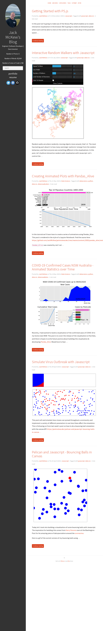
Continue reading (38, 41)
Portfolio (12, 73)
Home (49, 3)
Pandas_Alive (46, 342)
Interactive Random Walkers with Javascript (63, 53)
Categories (62, 3)
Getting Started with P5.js (50, 11)
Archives (55, 3)
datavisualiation (43, 277)
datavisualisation (43, 184)
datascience (83, 181)
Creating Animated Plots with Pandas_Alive (63, 176)
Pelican (62, 561)
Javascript (68, 16)
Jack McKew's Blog (12, 37)
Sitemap (74, 3)
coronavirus (79, 533)
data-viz (91, 16)
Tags (69, 3)
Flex (69, 561)
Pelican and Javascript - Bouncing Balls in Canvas (62, 454)
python (90, 181)
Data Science (66, 181)
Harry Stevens (71, 530)
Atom (79, 3)
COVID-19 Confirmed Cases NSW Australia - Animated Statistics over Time (62, 267)
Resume (13, 77)
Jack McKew (43, 16)
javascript (84, 16)
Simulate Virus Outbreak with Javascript (61, 362)
